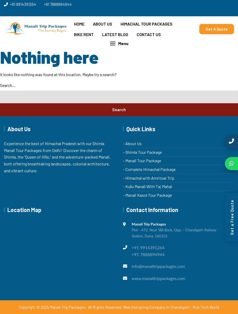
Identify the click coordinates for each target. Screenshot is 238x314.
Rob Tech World (206, 307)
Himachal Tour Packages (146, 23)
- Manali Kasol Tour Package (147, 195)
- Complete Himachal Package (149, 169)
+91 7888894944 (58, 4)
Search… (8, 85)
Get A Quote (217, 29)
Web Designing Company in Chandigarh (156, 307)
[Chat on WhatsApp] (231, 163)
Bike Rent (84, 34)
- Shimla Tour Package (142, 152)
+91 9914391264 (20, 4)
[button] (119, 43)
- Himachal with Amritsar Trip (148, 177)
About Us (102, 23)
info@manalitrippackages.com (158, 266)
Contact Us (149, 34)
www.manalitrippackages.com (158, 278)
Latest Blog (115, 34)
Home (79, 23)
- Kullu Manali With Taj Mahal (147, 186)
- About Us (132, 143)
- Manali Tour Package (142, 160)
